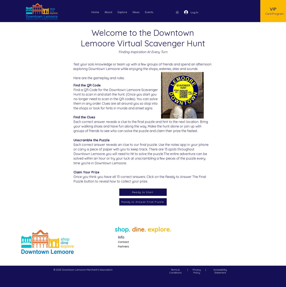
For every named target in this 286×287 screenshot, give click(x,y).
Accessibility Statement (220, 271)
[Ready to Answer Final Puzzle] (143, 201)
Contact (123, 242)
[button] (149, 12)
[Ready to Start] (143, 192)
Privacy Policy (197, 271)
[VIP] (273, 9)
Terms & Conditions (175, 271)
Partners (123, 246)
